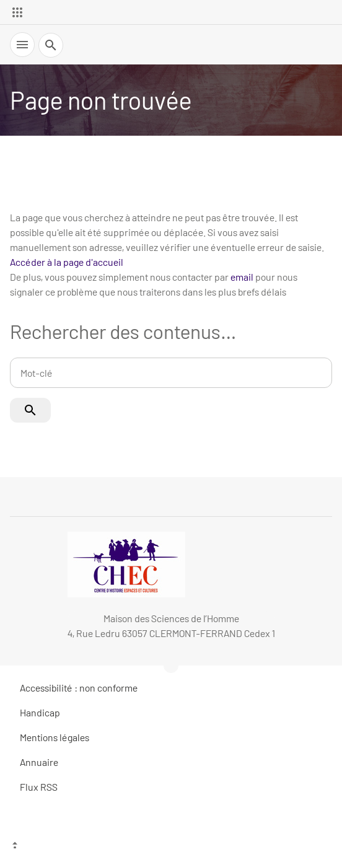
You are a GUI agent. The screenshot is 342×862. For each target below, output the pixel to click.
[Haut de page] (171, 846)
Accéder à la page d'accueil (66, 262)
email (241, 277)
